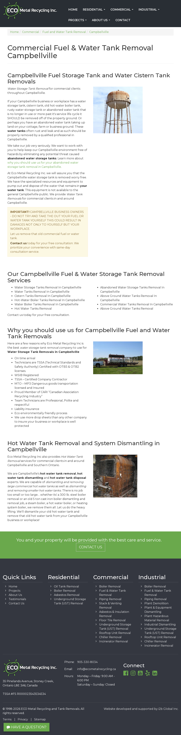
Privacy (23, 719)
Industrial (150, 11)
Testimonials (17, 599)
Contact (122, 20)
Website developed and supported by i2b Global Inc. (141, 709)
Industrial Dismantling (160, 624)
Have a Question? (26, 727)
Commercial (122, 11)
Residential (95, 11)
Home (73, 9)
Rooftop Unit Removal (115, 633)
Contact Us (90, 547)
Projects (78, 21)
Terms (7, 719)
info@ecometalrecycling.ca (96, 669)
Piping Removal (110, 599)
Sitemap (40, 719)
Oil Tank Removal (66, 586)
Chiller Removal (110, 637)
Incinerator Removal (113, 641)
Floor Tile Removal (112, 620)
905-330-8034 (87, 662)
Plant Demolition (156, 603)
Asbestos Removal (67, 595)
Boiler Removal (64, 590)
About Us (102, 21)
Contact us (18, 243)
